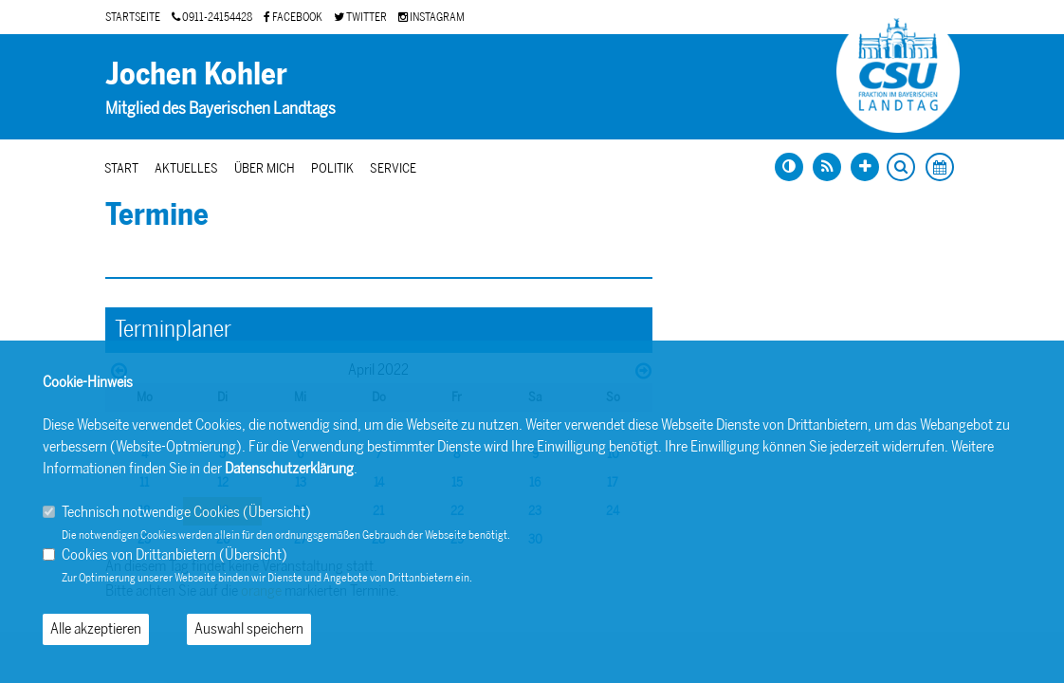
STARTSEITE (132, 17)
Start (121, 168)
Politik (332, 168)
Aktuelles (186, 168)
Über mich (264, 168)
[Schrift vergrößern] (865, 167)
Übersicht (276, 512)
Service (393, 168)
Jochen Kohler (196, 74)
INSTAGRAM (431, 17)
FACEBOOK (293, 17)
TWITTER (360, 17)
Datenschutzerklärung (289, 468)
